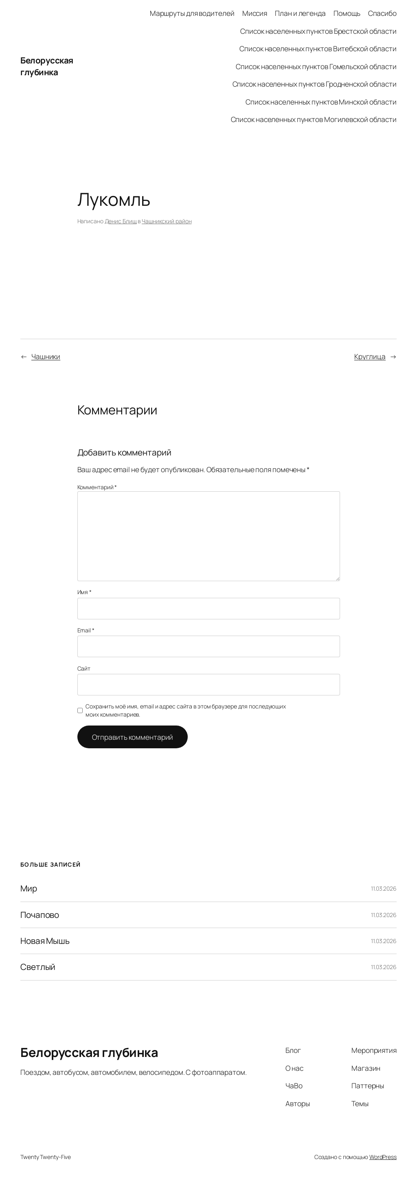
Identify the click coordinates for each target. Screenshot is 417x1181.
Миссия (254, 13)
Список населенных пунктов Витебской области (318, 48)
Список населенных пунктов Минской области (321, 102)
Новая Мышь (45, 941)
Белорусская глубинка (46, 66)
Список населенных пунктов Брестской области (318, 31)
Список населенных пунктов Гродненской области (315, 84)
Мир (28, 888)
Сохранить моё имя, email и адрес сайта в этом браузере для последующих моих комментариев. (186, 710)
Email (85, 630)
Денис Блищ (121, 221)
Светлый (37, 967)
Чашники (45, 356)
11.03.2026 (384, 888)
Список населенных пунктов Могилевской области (314, 119)
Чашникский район (166, 221)
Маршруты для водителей (192, 13)
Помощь (347, 13)
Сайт (84, 668)
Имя (84, 592)
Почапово (39, 915)
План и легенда (300, 13)
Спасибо (382, 13)
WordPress (383, 1157)
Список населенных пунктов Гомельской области (316, 66)
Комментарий (97, 487)
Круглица (370, 356)
